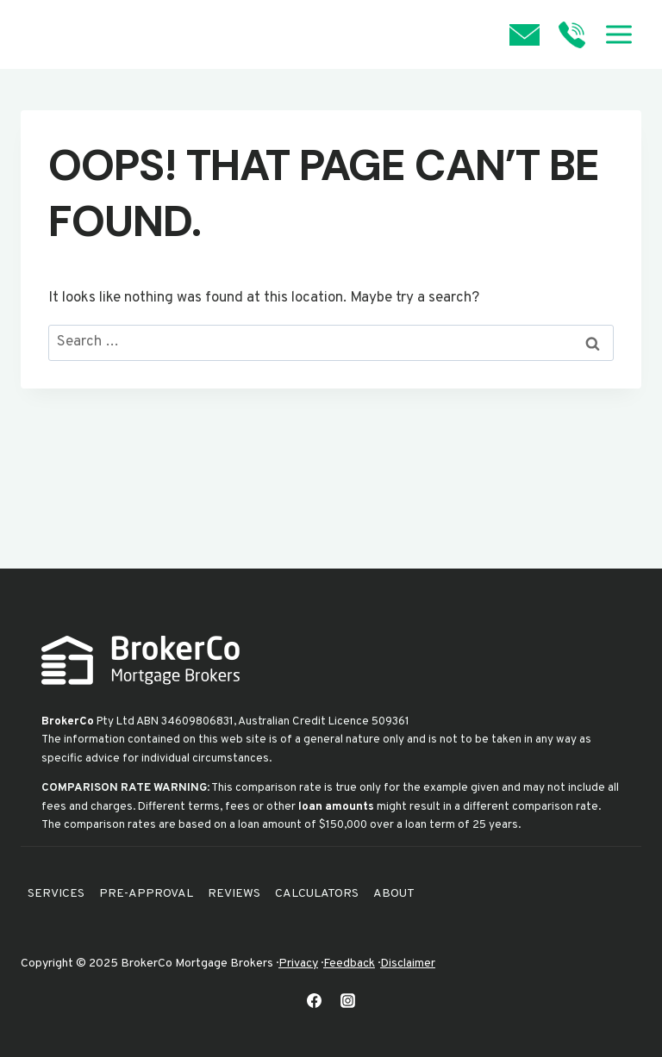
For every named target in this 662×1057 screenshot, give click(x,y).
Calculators (317, 893)
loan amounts (336, 806)
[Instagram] (348, 1000)
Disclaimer (407, 963)
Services (56, 893)
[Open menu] (618, 34)
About (394, 893)
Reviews (234, 893)
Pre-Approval (146, 893)
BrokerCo (67, 721)
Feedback (349, 963)
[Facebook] (313, 1000)
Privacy (298, 963)
